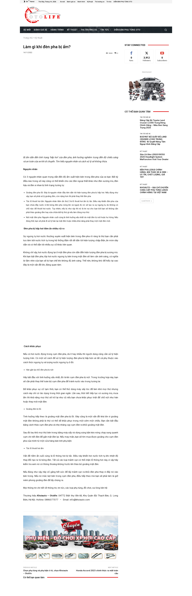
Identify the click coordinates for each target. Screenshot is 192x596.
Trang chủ (28, 37)
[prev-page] (25, 581)
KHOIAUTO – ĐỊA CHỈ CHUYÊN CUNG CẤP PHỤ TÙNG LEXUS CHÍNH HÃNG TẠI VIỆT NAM (154, 190)
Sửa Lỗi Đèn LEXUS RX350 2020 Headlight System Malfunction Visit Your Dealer (102, 570)
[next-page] (29, 581)
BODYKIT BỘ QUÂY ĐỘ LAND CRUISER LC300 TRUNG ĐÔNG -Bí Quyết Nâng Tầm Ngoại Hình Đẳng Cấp (70, 570)
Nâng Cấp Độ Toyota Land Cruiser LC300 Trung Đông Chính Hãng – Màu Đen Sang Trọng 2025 (39, 570)
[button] (165, 30)
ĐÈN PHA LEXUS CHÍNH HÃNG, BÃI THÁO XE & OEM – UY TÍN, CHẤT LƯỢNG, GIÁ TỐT (154, 173)
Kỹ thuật (38, 37)
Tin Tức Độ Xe (38, 563)
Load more (147, 201)
